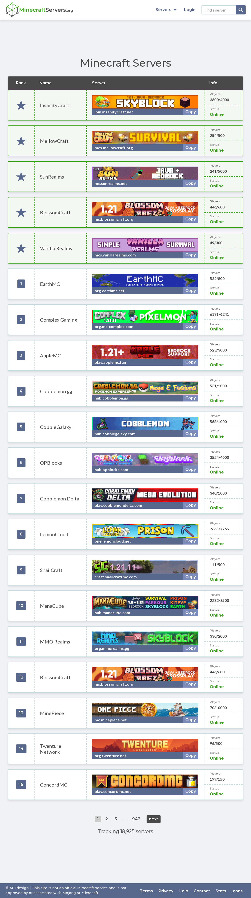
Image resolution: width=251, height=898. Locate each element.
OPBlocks (51, 463)
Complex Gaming (58, 320)
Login (189, 9)
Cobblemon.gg (56, 391)
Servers (166, 9)
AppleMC (50, 355)
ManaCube (52, 606)
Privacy (168, 890)
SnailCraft (51, 570)
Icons (237, 890)
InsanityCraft (54, 105)
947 (136, 819)
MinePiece (52, 713)
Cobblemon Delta (59, 498)
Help (185, 890)
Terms (149, 890)
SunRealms (52, 177)
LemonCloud (54, 534)
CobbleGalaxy (55, 427)
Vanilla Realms (56, 248)
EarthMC (50, 284)
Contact (203, 890)
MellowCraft (54, 141)
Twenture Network (50, 749)
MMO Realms (55, 641)
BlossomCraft (55, 212)
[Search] (241, 9)
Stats (221, 890)
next (153, 819)
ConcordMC (53, 785)
